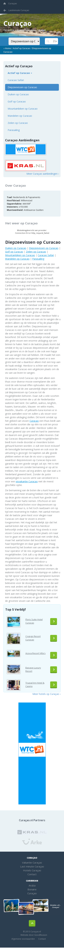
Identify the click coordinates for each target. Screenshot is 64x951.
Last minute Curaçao (32, 866)
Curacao (34, 420)
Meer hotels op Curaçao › (46, 694)
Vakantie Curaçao (32, 862)
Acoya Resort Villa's (35, 653)
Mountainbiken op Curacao (23, 108)
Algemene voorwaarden (23, 938)
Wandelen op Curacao (20, 115)
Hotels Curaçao (32, 870)
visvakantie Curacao (27, 481)
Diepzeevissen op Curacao (22, 87)
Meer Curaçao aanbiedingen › (42, 173)
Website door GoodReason (33, 935)
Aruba (32, 885)
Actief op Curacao (21, 48)
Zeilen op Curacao (18, 123)
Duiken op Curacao (18, 94)
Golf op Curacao (17, 101)
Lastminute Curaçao (16, 10)
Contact (32, 874)
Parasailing (14, 130)
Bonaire (32, 889)
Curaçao (10, 3)
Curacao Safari (16, 80)
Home (8, 48)
